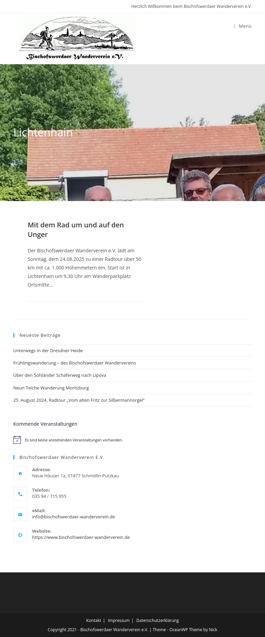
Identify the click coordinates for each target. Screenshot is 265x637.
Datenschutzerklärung (157, 620)
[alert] (132, 440)
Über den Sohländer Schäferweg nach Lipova (59, 375)
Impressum (119, 620)
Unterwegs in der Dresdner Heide (48, 350)
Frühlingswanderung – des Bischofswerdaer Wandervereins (74, 363)
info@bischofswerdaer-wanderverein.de (73, 517)
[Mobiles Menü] (243, 26)
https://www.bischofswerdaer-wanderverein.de (81, 537)
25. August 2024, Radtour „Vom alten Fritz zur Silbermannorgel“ (79, 400)
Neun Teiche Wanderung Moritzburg (51, 388)
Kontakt (93, 620)
